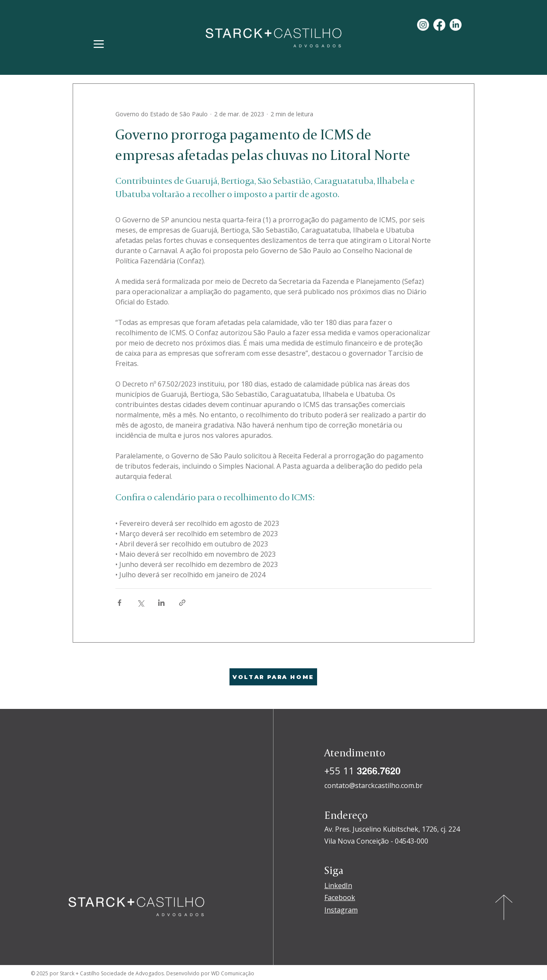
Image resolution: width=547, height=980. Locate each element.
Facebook (339, 897)
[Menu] (98, 44)
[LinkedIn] (456, 25)
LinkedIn (338, 885)
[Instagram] (423, 25)
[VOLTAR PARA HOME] (273, 676)
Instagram (341, 910)
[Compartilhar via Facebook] (119, 603)
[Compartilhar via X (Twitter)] (140, 603)
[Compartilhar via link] (182, 603)
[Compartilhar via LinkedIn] (161, 603)
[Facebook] (439, 25)
